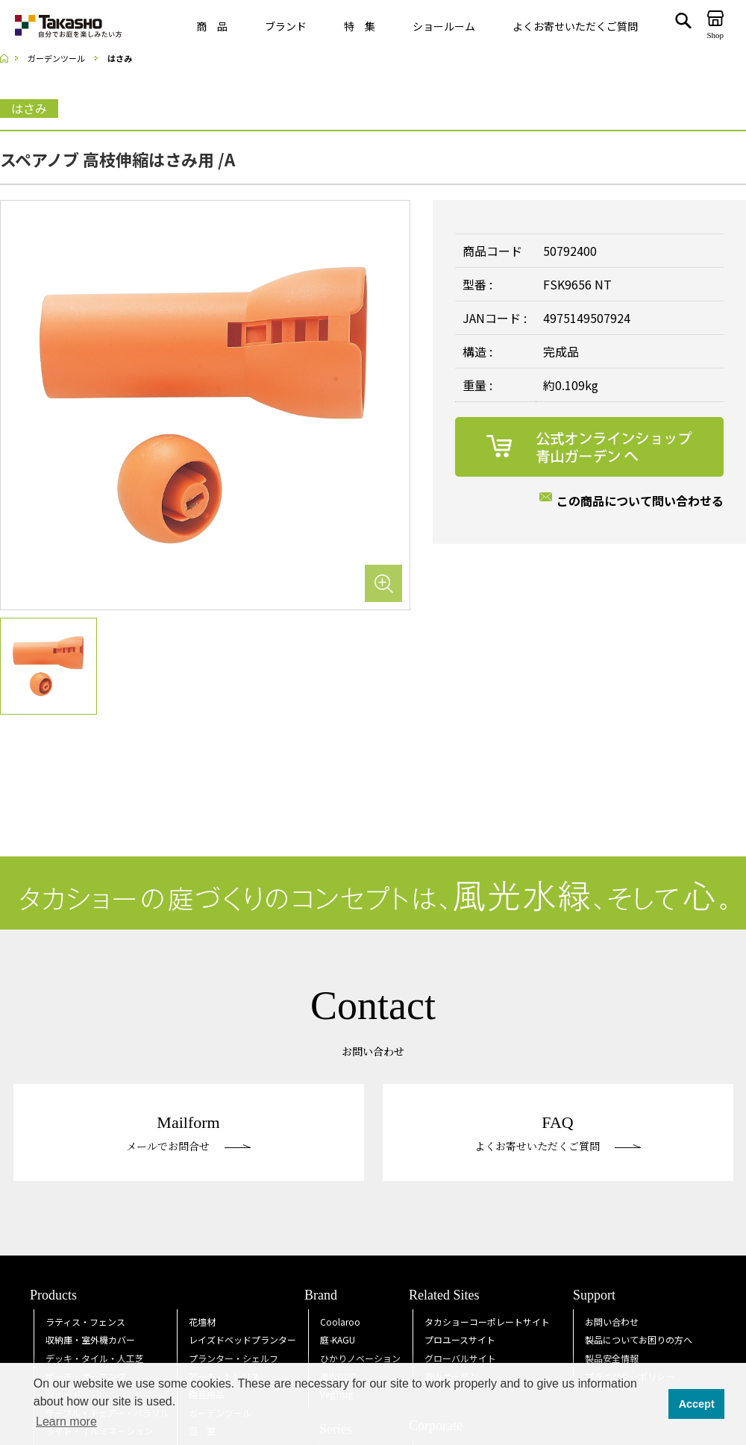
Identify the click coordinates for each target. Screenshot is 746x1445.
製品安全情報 (612, 1358)
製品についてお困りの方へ (638, 1339)
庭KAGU (337, 1339)
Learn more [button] (66, 1421)
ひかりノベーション (360, 1358)
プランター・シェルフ (233, 1358)
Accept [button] (697, 1404)
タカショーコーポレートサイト (487, 1321)
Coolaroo (340, 1321)
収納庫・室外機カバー (90, 1339)
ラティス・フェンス (85, 1321)
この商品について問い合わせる (640, 501)
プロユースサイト (459, 1339)
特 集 (359, 26)
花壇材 (202, 1321)
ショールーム (444, 26)
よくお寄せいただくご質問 (575, 26)
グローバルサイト (460, 1358)
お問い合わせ (612, 1321)
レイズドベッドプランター (242, 1339)
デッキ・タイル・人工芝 (95, 1358)
